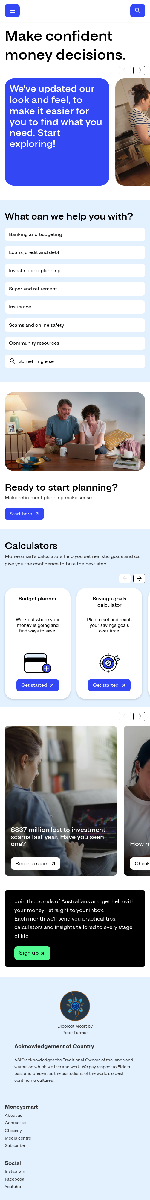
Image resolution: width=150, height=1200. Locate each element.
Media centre (18, 1138)
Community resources (34, 343)
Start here (21, 514)
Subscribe (15, 1145)
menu (12, 11)
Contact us (15, 1122)
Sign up (29, 953)
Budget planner (38, 599)
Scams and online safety (36, 325)
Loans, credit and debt (34, 252)
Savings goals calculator (109, 602)
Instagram (15, 1171)
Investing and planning (35, 270)
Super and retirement (33, 289)
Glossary (13, 1130)
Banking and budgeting (35, 234)
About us (13, 1115)
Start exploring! (35, 138)
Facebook (14, 1179)
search (137, 11)
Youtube (13, 1186)
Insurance (20, 307)
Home (75, 11)
